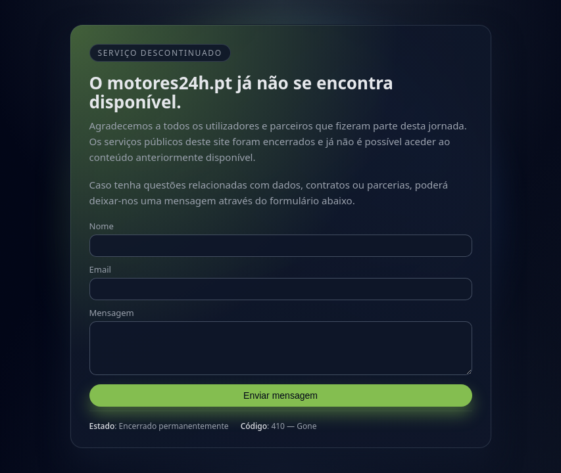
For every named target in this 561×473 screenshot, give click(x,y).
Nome (101, 222)
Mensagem (111, 309)
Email (100, 265)
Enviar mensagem (280, 399)
